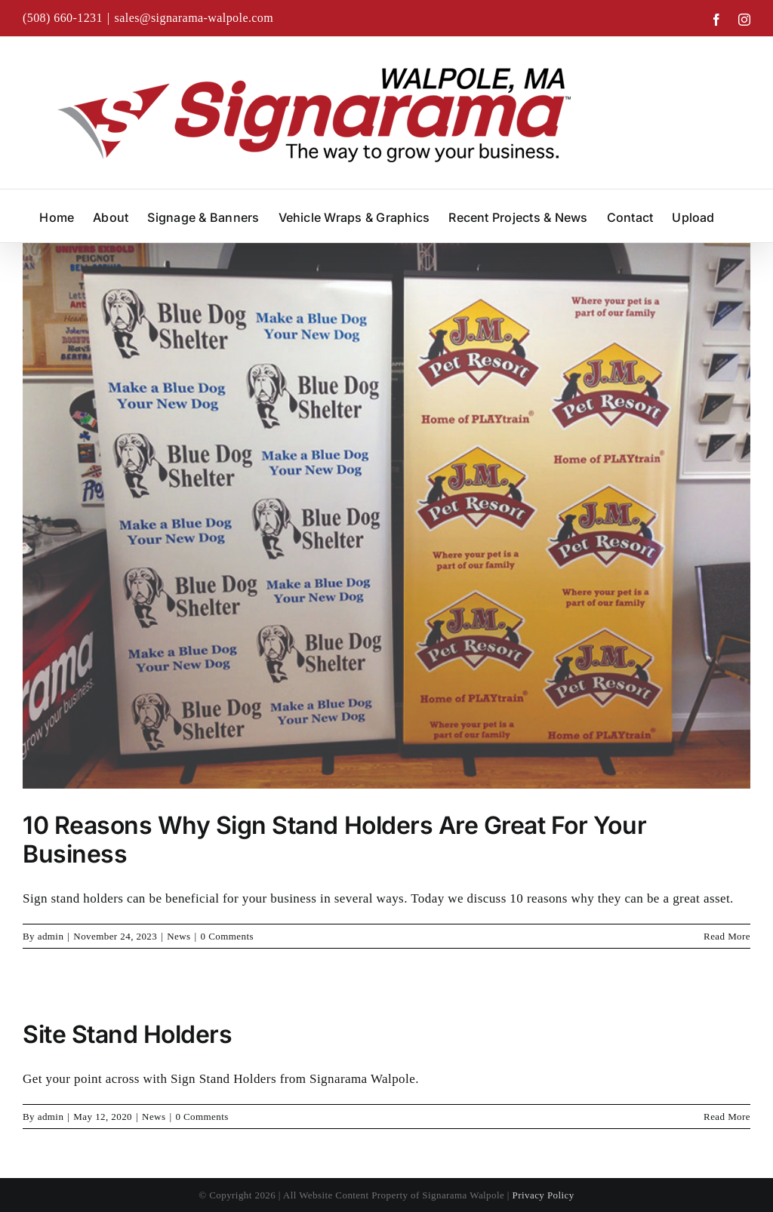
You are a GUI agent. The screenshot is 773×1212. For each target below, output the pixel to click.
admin (51, 936)
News (178, 936)
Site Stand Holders (127, 1034)
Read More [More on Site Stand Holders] (727, 1116)
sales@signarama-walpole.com (194, 17)
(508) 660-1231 (63, 17)
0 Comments (227, 936)
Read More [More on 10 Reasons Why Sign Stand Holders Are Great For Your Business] (727, 936)
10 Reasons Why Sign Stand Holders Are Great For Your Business (334, 840)
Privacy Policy (543, 1195)
